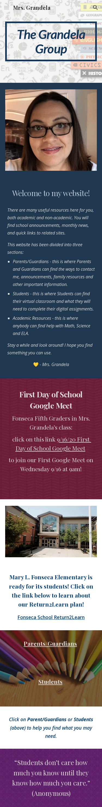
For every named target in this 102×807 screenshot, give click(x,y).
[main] (51, 41)
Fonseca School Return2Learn (51, 617)
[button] (6, 7)
